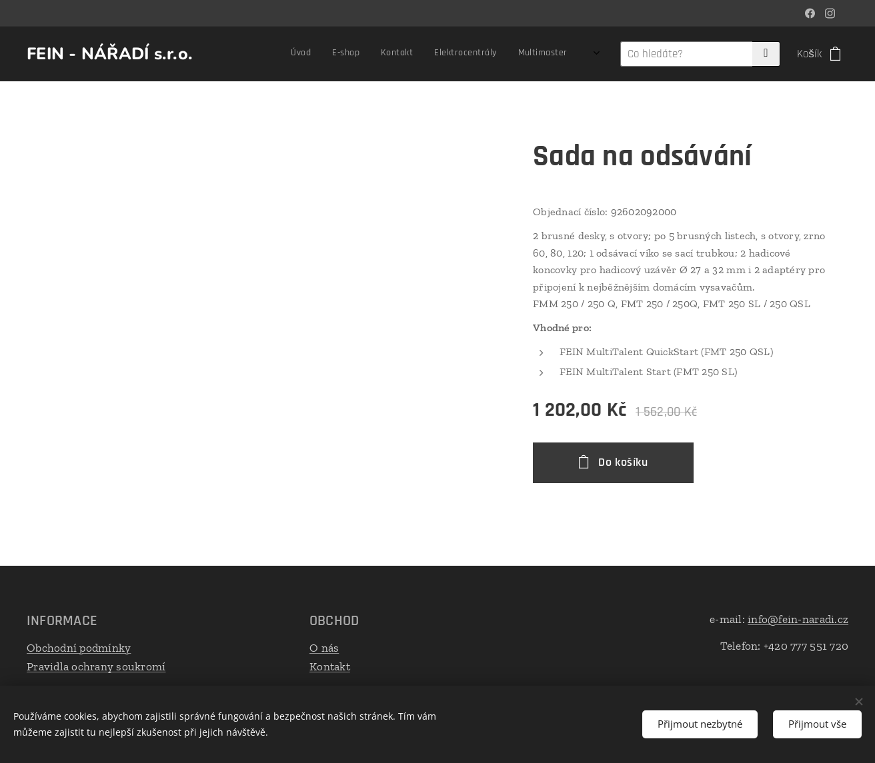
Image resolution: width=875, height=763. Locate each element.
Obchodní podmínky (79, 647)
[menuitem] (342, 54)
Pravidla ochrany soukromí (96, 665)
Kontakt (329, 665)
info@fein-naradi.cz (798, 619)
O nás (324, 647)
